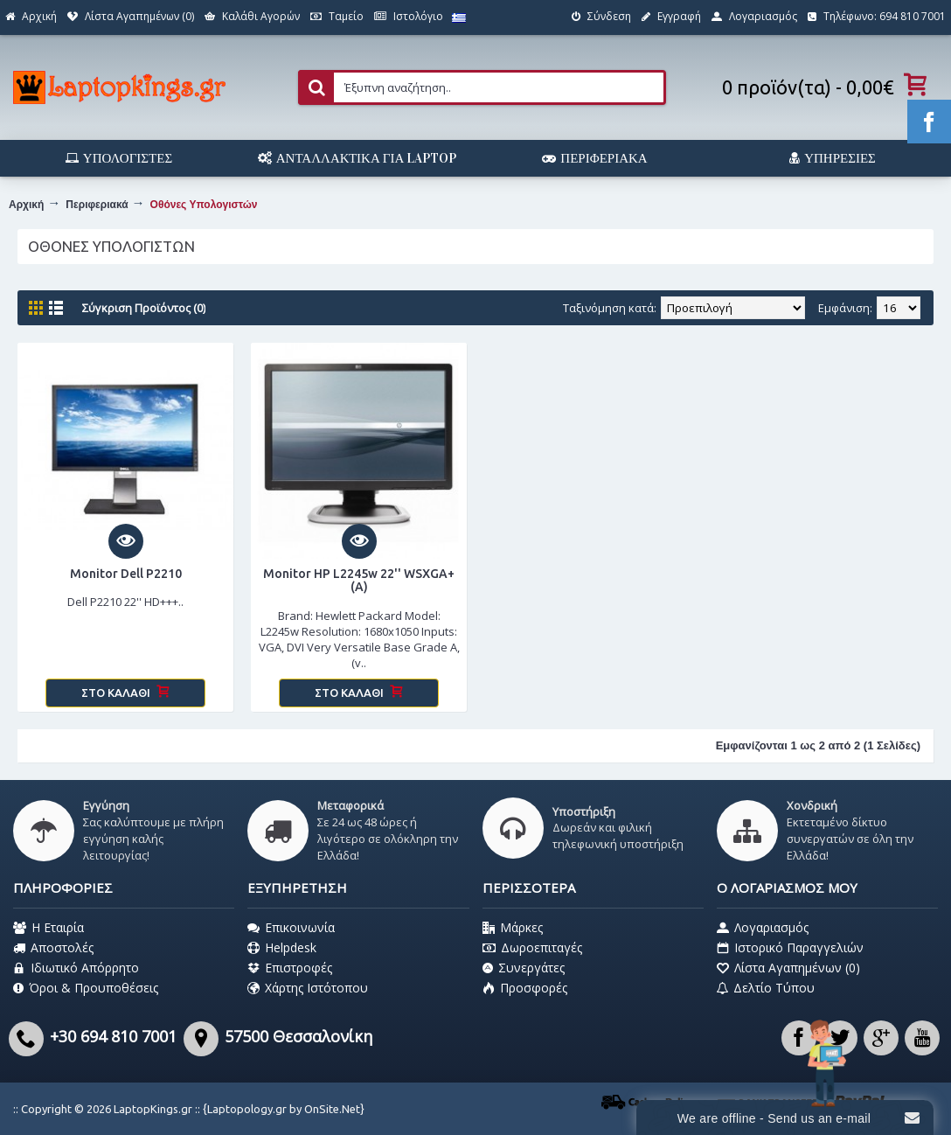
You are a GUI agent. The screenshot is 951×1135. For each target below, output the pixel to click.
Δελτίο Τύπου (766, 988)
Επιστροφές (289, 968)
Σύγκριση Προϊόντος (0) (143, 308)
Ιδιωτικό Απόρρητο (76, 968)
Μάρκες (512, 928)
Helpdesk (281, 948)
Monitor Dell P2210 (126, 574)
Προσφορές (524, 988)
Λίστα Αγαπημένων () (788, 968)
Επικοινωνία (291, 928)
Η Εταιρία (48, 928)
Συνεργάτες (523, 968)
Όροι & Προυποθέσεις (85, 988)
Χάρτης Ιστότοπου (307, 988)
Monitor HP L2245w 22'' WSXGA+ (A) (359, 580)
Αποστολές (53, 948)
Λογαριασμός (763, 928)
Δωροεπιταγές (532, 948)
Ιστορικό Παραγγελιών (790, 948)
